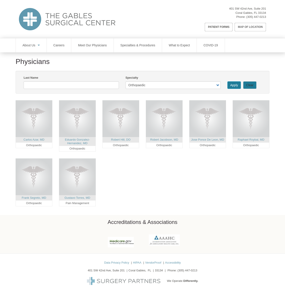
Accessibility (173, 262)
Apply (234, 85)
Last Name (31, 77)
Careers (59, 45)
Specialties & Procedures (137, 45)
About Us (28, 45)
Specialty (132, 77)
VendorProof (153, 262)
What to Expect (179, 45)
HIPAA (137, 262)
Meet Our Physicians (92, 45)
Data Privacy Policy (116, 262)
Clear (249, 85)
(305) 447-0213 (256, 16)
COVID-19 (211, 45)
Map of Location (250, 27)
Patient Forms (218, 27)
